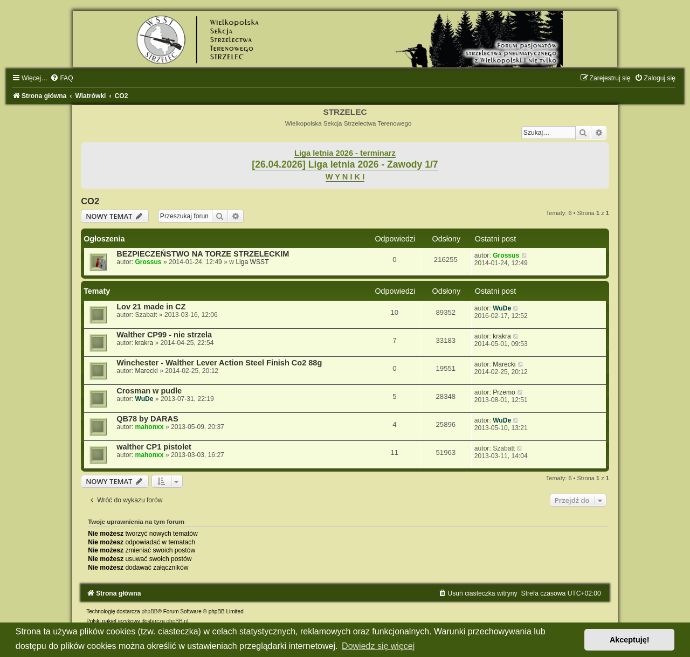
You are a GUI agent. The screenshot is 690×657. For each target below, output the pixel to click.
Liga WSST (252, 262)
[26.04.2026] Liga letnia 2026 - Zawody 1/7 (345, 164)
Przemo (504, 392)
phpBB (149, 611)
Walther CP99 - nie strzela (164, 334)
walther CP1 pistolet (153, 446)
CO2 (90, 201)
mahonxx (149, 427)
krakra (144, 343)
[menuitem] (61, 78)
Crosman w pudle (149, 390)
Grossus (148, 262)
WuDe (502, 308)
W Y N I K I (345, 176)
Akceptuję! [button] (630, 639)
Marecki (146, 371)
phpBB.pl (178, 621)
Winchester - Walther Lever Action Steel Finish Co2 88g (219, 362)
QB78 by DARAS (147, 418)
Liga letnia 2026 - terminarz (345, 153)
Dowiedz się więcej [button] (378, 646)
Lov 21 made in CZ (150, 306)
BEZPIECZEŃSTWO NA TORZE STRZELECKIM (202, 254)
